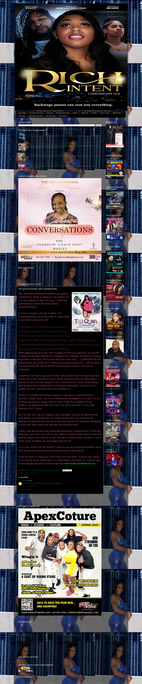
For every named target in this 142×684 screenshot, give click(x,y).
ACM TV (75, 113)
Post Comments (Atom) (34, 501)
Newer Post (23, 497)
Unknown (26, 480)
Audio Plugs (22, 113)
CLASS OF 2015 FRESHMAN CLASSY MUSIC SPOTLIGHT (44, 164)
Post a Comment (26, 489)
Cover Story (22, 116)
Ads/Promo (84, 113)
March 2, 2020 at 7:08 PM (30, 485)
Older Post (96, 497)
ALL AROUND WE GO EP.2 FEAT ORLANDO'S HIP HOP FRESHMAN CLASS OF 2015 (52, 144)
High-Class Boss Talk (36, 116)
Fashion (94, 113)
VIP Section (62, 116)
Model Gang (117, 113)
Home (60, 497)
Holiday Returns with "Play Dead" (36, 134)
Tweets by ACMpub (24, 660)
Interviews (49, 113)
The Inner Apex (51, 116)
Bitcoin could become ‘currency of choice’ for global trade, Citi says (47, 154)
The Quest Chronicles (36, 113)
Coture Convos (105, 113)
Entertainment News (62, 113)
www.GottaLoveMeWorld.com (79, 463)
